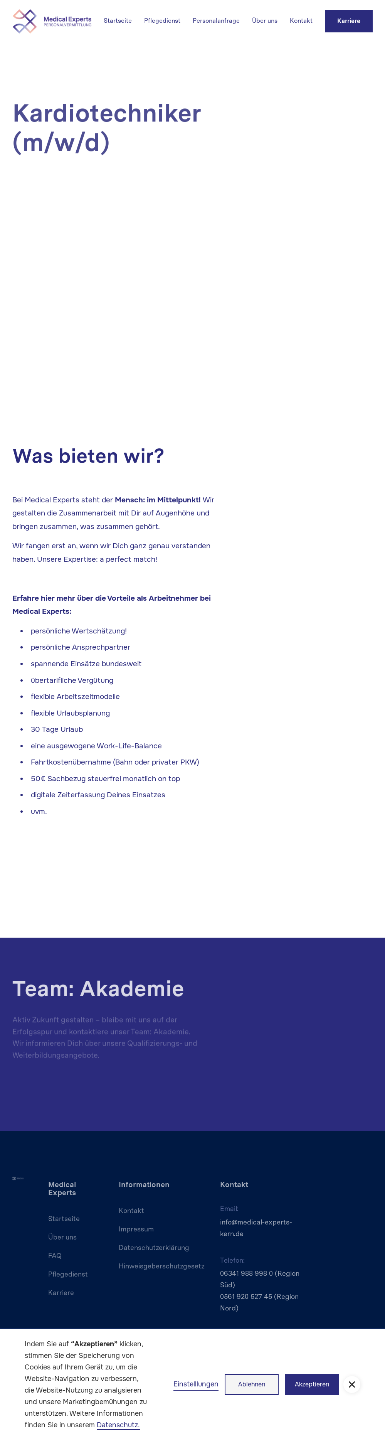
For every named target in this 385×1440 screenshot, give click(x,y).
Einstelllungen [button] (196, 1384)
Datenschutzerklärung (154, 1247)
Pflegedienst (162, 20)
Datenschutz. (118, 1425)
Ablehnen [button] (251, 1384)
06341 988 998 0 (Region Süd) (259, 1279)
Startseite (118, 20)
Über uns (264, 20)
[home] (51, 21)
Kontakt (301, 20)
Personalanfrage (216, 20)
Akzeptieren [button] (312, 1384)
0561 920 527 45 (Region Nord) (259, 1302)
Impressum (136, 1229)
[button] (351, 1384)
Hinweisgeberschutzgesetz (162, 1266)
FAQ (55, 1255)
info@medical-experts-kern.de (256, 1228)
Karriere (348, 21)
